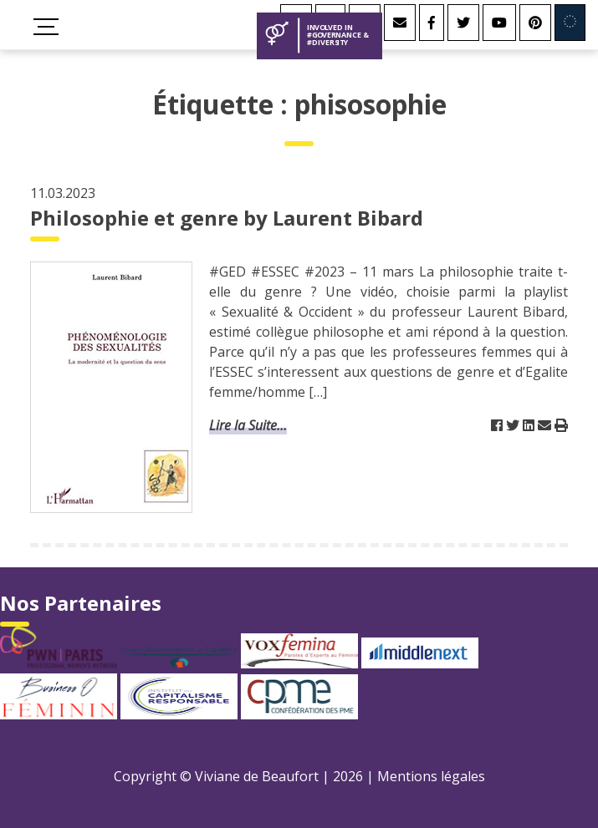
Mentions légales (431, 776)
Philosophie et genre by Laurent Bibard (226, 217)
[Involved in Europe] (570, 22)
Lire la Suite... (248, 425)
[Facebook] (431, 22)
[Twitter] (463, 22)
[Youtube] (499, 22)
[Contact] (400, 22)
